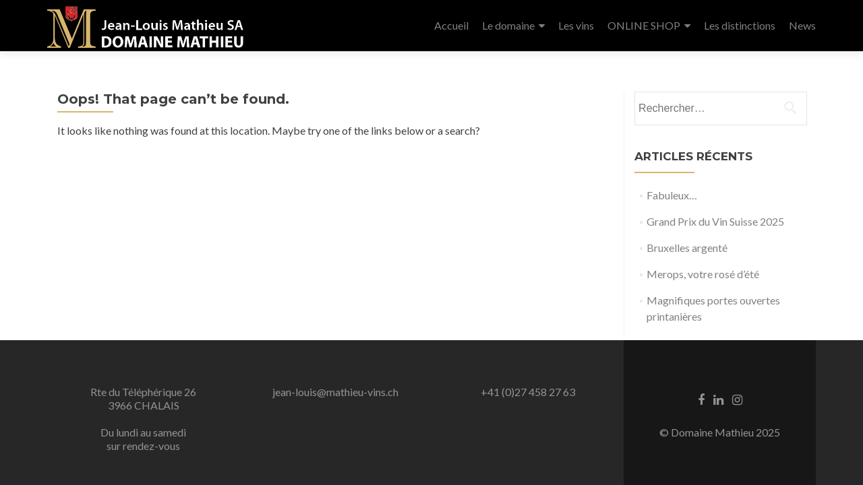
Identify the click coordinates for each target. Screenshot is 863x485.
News (802, 25)
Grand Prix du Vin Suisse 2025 (715, 221)
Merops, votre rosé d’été (703, 273)
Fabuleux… (672, 195)
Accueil (451, 25)
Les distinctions (739, 25)
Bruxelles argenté (687, 247)
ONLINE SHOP (643, 25)
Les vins (576, 25)
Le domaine (508, 25)
